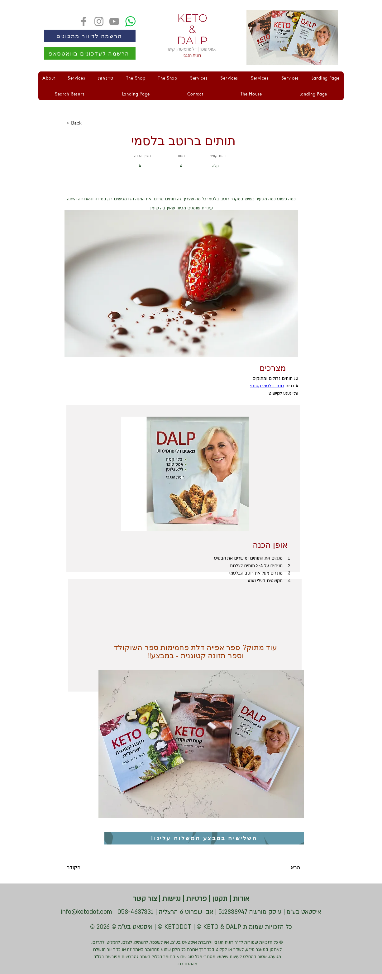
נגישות (170, 898)
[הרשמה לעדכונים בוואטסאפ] (90, 53)
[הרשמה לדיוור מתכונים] (90, 36)
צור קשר (145, 898)
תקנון (218, 898)
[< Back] (86, 123)
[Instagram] (99, 21)
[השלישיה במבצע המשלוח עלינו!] (204, 838)
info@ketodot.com (86, 912)
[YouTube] (114, 21)
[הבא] (284, 868)
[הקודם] (86, 868)
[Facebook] (84, 21)
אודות (240, 898)
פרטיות (195, 898)
